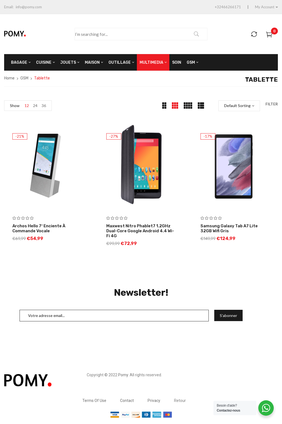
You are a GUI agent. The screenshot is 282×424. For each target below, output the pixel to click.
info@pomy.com (29, 7)
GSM (24, 78)
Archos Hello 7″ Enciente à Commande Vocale (38, 228)
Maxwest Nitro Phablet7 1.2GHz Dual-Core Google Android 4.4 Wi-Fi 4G (140, 230)
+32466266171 (228, 7)
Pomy (123, 375)
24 (35, 105)
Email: (8, 7)
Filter (271, 104)
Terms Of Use (94, 400)
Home (9, 78)
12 (27, 105)
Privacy (154, 400)
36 (44, 105)
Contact (127, 400)
